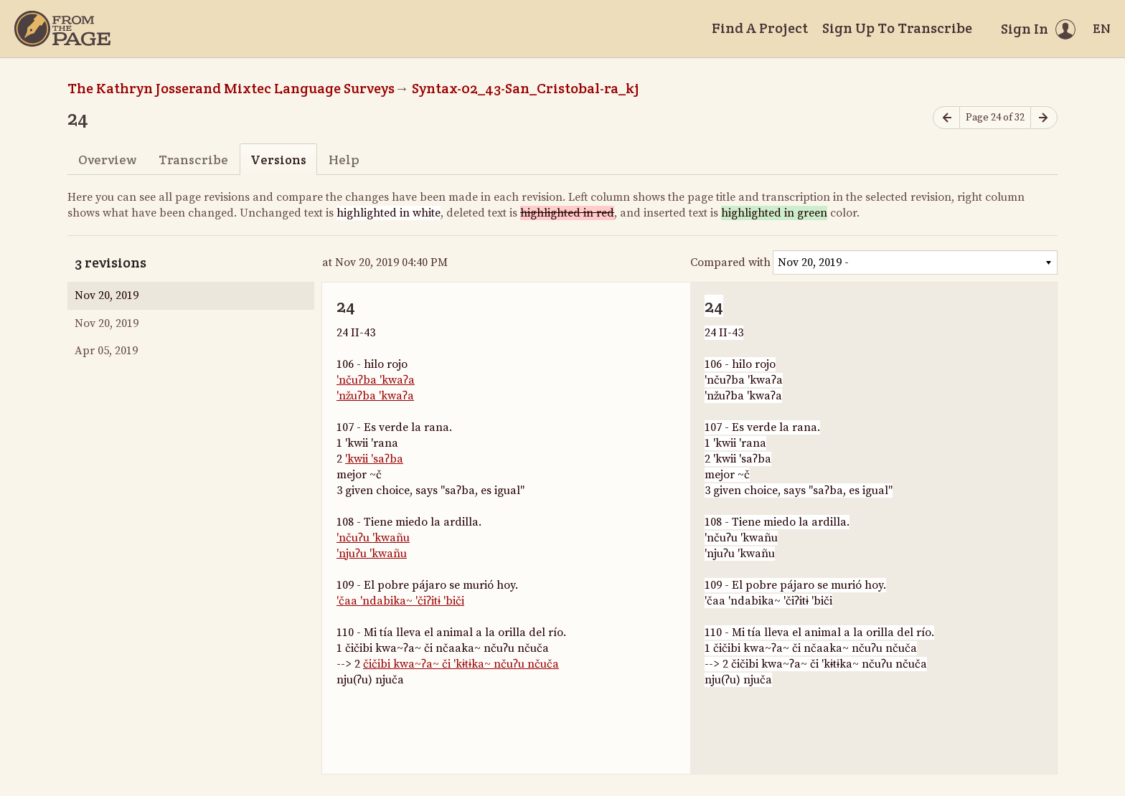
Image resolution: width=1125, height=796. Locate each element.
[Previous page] (946, 118)
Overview (107, 159)
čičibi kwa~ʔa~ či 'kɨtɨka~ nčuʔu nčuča (461, 664)
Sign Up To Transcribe (897, 28)
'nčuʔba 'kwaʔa (375, 380)
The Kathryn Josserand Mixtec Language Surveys (231, 88)
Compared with (730, 262)
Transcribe (193, 159)
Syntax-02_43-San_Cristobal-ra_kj (525, 88)
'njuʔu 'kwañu (371, 553)
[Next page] (1044, 118)
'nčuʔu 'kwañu (373, 538)
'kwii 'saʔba (374, 459)
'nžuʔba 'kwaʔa (375, 396)
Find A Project (760, 28)
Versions (278, 159)
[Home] (62, 29)
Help (344, 159)
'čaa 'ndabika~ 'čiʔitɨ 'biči (400, 601)
